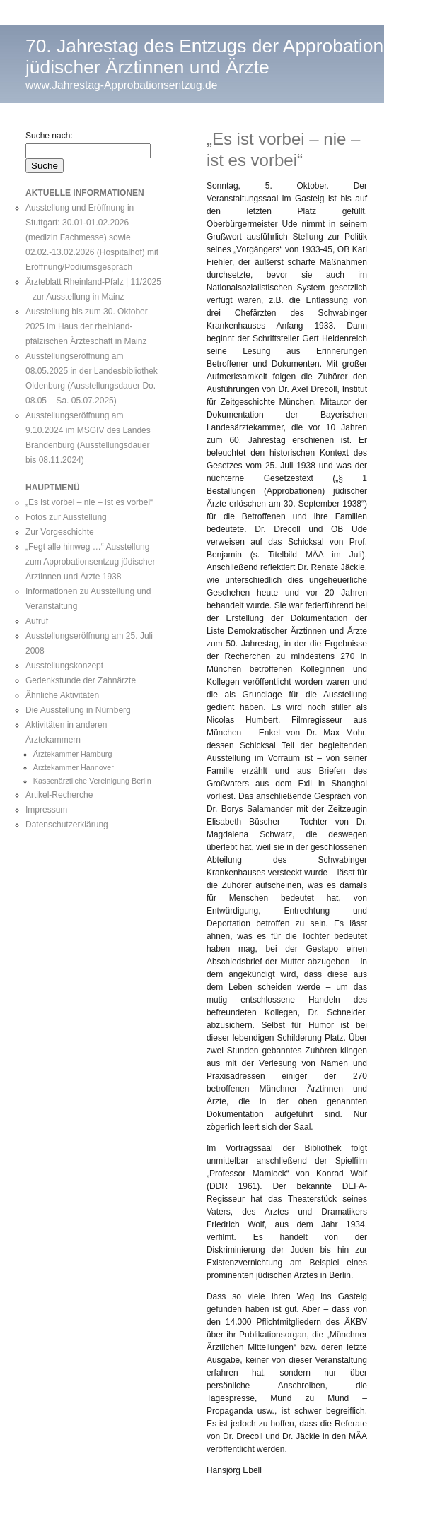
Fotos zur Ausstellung (66, 517)
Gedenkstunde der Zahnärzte (80, 680)
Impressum (46, 810)
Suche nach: (49, 136)
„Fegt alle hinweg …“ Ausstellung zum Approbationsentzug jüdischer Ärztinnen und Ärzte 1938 (90, 561)
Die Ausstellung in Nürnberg (78, 710)
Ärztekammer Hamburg (72, 754)
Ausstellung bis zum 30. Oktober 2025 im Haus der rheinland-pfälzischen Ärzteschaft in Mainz (86, 326)
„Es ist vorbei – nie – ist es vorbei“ (89, 502)
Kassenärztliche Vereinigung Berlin (92, 780)
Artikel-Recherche (59, 795)
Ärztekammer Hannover (73, 767)
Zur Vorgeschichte (59, 532)
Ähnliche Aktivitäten (62, 695)
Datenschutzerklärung (66, 824)
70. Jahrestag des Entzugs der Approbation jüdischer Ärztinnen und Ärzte (204, 56)
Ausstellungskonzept (64, 665)
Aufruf (36, 621)
